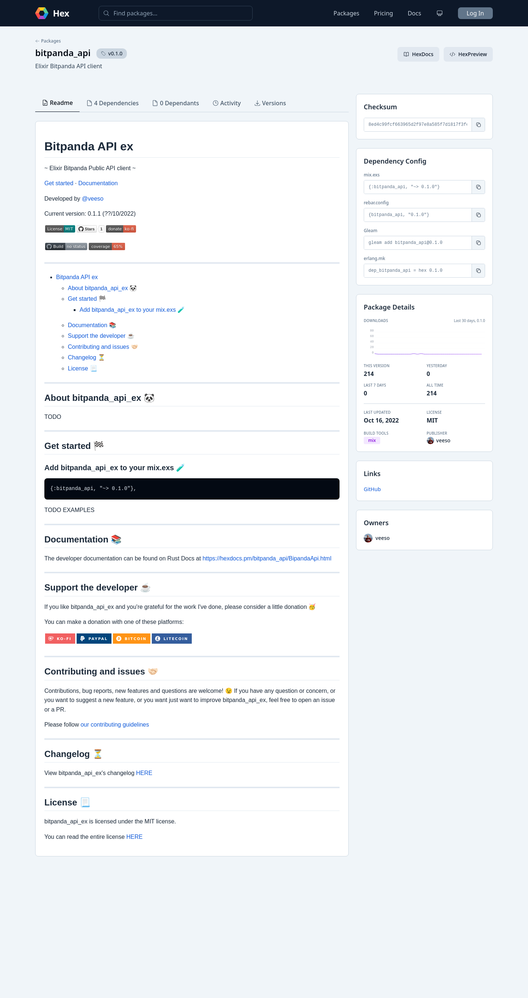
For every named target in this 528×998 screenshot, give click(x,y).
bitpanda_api (63, 53)
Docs (414, 13)
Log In (475, 13)
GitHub (372, 489)
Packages (346, 13)
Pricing (383, 13)
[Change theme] (439, 13)
